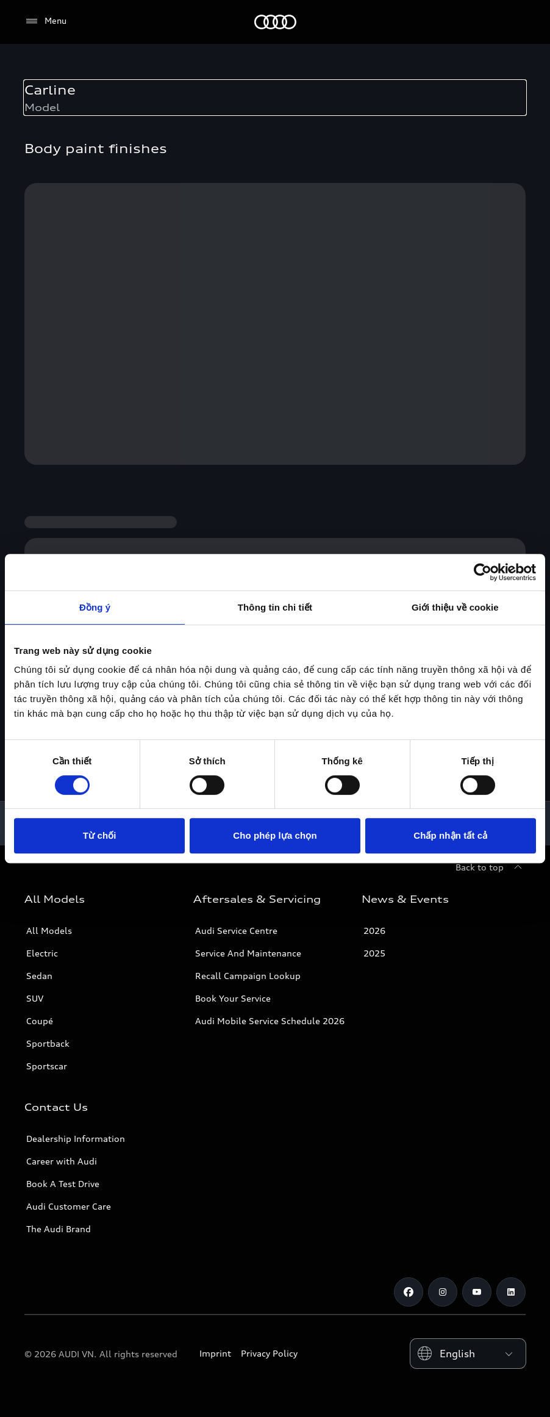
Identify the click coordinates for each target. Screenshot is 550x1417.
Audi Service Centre (236, 930)
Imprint (215, 1353)
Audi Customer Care (68, 1206)
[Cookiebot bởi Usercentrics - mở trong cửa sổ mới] (482, 572)
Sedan (39, 975)
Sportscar (46, 1066)
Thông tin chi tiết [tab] (275, 607)
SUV (34, 998)
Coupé (39, 1021)
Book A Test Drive (62, 1183)
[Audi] (275, 22)
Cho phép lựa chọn (274, 835)
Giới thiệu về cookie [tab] (455, 607)
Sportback (48, 1043)
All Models (49, 930)
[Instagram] (442, 1292)
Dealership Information (75, 1138)
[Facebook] (408, 1292)
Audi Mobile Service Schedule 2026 (270, 1021)
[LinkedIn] (511, 1292)
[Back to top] (490, 867)
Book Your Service (233, 998)
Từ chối (99, 835)
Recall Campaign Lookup (248, 975)
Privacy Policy (269, 1353)
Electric (42, 953)
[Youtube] (476, 1292)
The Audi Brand (58, 1229)
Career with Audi (61, 1161)
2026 (374, 930)
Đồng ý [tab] (94, 607)
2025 (374, 953)
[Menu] (45, 21)
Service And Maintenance (248, 953)
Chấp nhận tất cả (450, 835)
